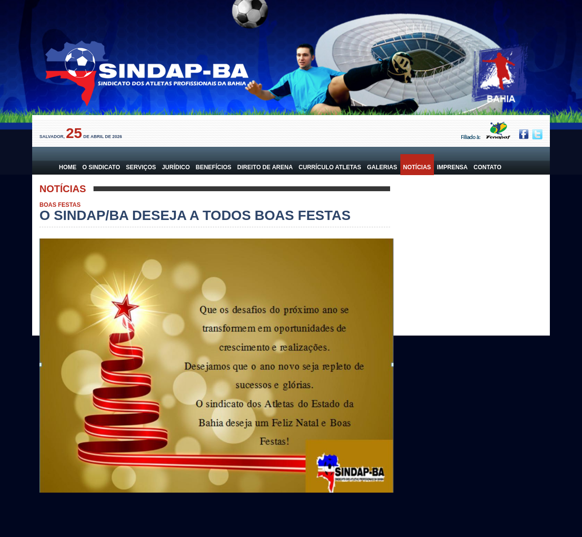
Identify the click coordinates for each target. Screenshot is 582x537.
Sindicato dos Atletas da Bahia (145, 76)
